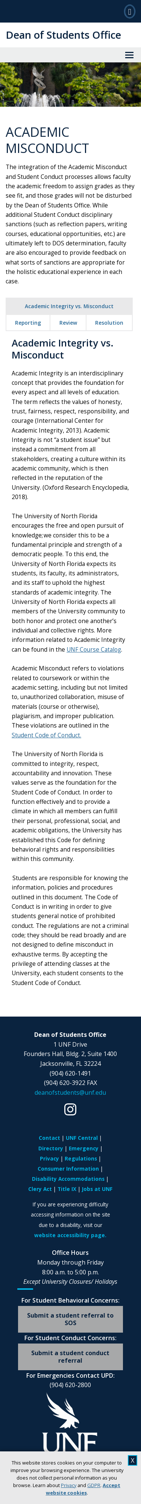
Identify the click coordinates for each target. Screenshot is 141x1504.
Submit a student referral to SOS (70, 1319)
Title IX (67, 1188)
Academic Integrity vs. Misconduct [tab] (69, 306)
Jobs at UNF (97, 1188)
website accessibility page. (70, 1235)
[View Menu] (129, 55)
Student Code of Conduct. (46, 735)
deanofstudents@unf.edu (70, 1092)
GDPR (93, 1485)
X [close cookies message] (132, 1460)
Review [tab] (68, 322)
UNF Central (82, 1137)
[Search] (129, 11)
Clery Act (40, 1188)
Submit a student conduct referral (70, 1356)
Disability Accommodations (68, 1178)
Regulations (81, 1158)
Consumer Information (68, 1168)
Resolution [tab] (109, 322)
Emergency (84, 1148)
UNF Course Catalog (94, 650)
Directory (50, 1148)
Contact (49, 1137)
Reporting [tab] (28, 322)
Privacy (68, 1485)
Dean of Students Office (63, 35)
